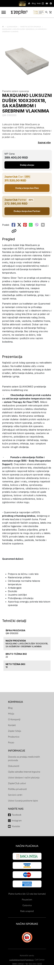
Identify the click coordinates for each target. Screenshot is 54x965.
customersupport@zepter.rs (21, 960)
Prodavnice (13, 737)
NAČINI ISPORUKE (27, 924)
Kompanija (15, 702)
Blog (10, 708)
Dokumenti (13, 766)
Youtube (16, 826)
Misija (11, 714)
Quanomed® (12, 27)
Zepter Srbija (14, 731)
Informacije (16, 750)
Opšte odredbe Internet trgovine (24, 772)
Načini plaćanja (27, 846)
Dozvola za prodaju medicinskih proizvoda (24, 758)
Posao (11, 742)
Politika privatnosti (17, 789)
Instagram (17, 820)
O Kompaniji (14, 719)
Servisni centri (15, 795)
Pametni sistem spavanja (30, 27)
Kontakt (12, 725)
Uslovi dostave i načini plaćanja (23, 777)
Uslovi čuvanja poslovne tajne (23, 801)
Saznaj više (44, 142)
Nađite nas (15, 809)
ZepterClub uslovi (17, 783)
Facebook (16, 815)
